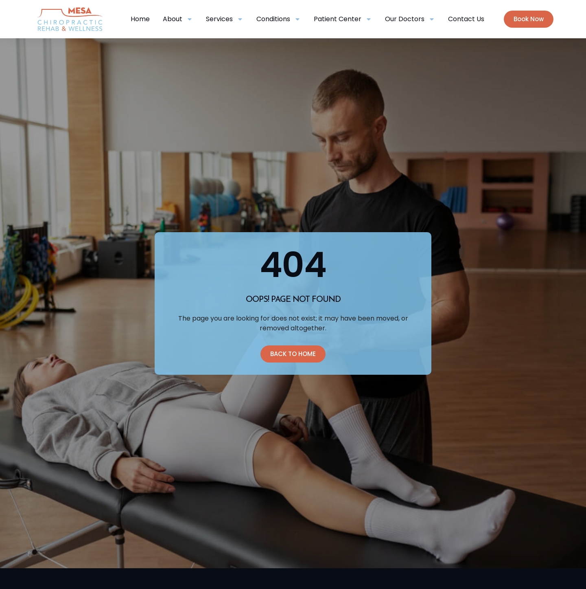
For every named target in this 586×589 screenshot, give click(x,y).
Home (140, 19)
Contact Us (466, 19)
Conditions (278, 19)
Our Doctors (410, 19)
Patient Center (343, 19)
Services (224, 19)
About (178, 19)
